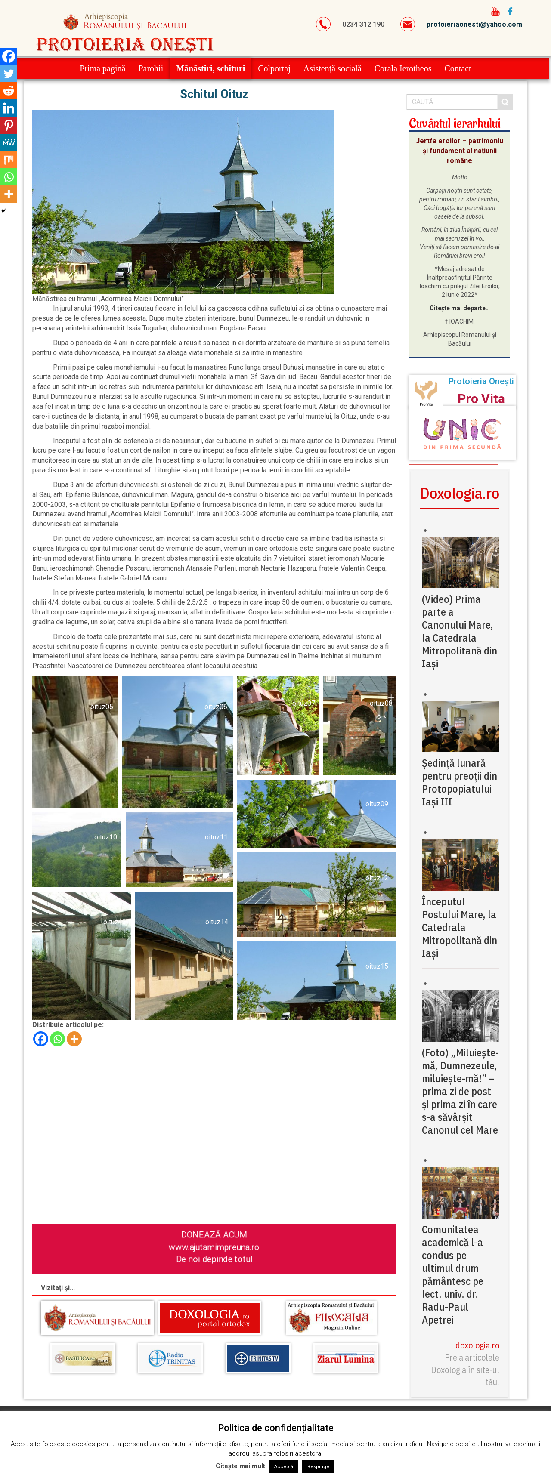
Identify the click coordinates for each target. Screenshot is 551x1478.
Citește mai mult (240, 1466)
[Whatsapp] (57, 1038)
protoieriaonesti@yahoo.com (474, 24)
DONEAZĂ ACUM (214, 1234)
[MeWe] (8, 142)
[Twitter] (8, 73)
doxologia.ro (477, 1345)
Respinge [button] (318, 1466)
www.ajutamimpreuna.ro (214, 1246)
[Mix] (8, 159)
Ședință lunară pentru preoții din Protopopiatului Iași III (459, 782)
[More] (74, 1038)
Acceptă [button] (283, 1466)
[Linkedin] (8, 108)
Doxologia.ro (459, 493)
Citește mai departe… (460, 308)
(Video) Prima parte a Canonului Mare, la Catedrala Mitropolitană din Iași (459, 631)
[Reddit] (8, 90)
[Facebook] (40, 1038)
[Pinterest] (8, 125)
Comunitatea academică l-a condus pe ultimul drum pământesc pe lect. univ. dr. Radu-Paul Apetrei (452, 1274)
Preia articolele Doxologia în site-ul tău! (465, 1369)
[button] (75, 742)
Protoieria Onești (481, 381)
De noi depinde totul (214, 1259)
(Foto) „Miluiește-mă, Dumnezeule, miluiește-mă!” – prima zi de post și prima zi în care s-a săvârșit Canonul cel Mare (460, 1091)
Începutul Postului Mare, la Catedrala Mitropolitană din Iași (459, 927)
